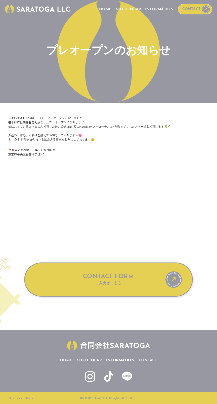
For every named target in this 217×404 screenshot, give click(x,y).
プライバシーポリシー (22, 398)
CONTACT (191, 9)
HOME (105, 9)
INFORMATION (159, 9)
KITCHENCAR (128, 9)
